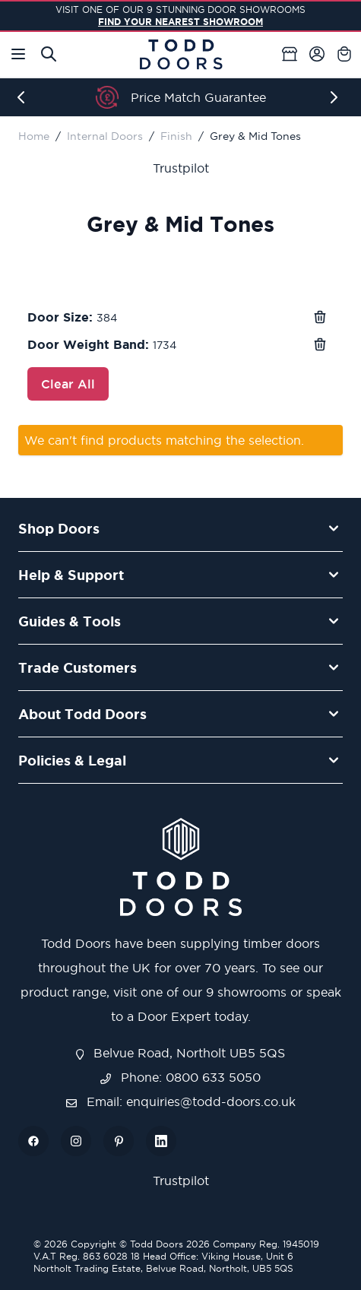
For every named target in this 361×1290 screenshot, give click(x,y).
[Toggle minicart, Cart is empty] (344, 54)
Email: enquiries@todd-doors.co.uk (181, 1101)
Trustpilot (181, 168)
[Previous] (24, 97)
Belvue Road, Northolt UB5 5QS (181, 1053)
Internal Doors (105, 136)
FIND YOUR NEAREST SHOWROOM (180, 22)
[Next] (337, 97)
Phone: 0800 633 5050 (180, 1077)
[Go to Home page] (181, 54)
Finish (176, 136)
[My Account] (317, 54)
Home (33, 136)
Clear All (68, 384)
